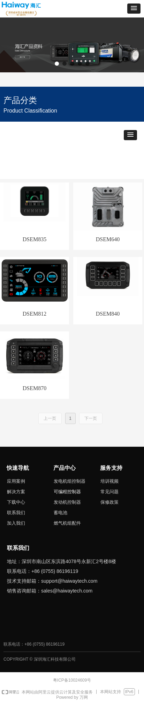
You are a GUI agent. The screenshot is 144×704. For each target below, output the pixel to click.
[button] (134, 8)
